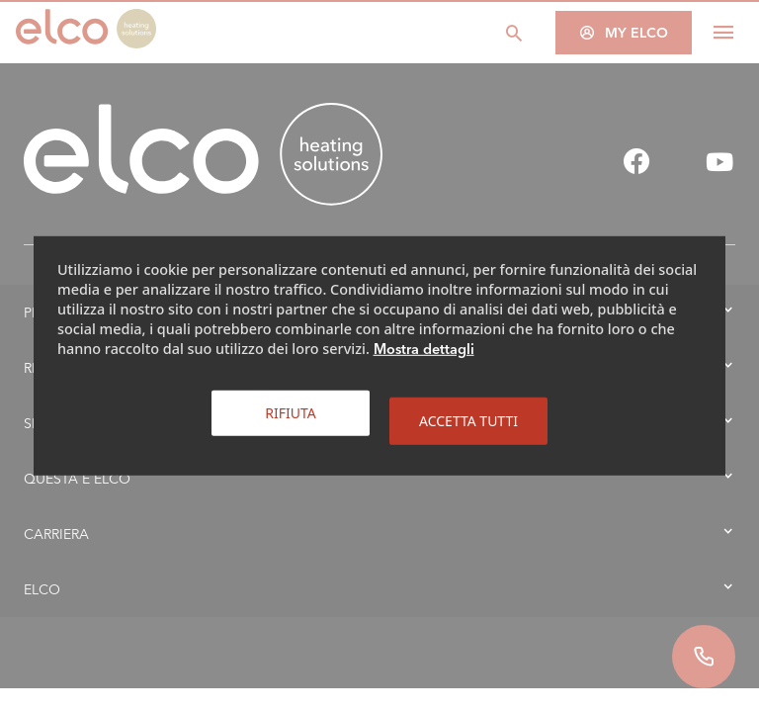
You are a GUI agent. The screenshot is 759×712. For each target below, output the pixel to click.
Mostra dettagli (424, 349)
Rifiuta (290, 412)
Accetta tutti (468, 420)
